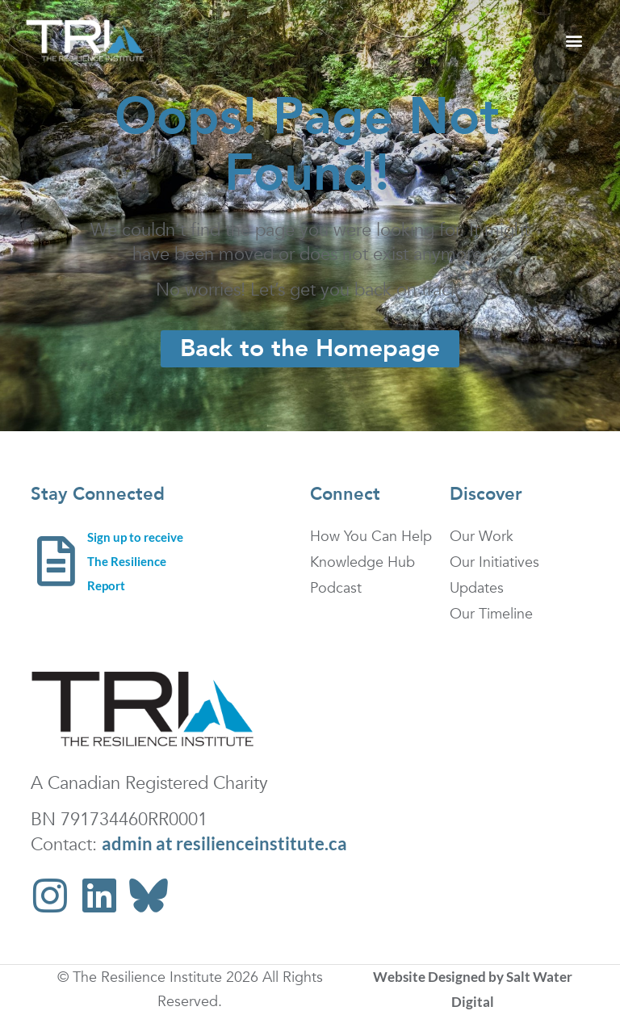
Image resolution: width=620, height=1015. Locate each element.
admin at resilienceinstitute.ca (224, 843)
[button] (573, 40)
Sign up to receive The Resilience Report (135, 561)
